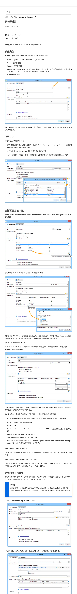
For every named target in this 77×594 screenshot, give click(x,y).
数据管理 (15, 38)
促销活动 (13, 17)
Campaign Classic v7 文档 (27, 17)
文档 (6, 17)
